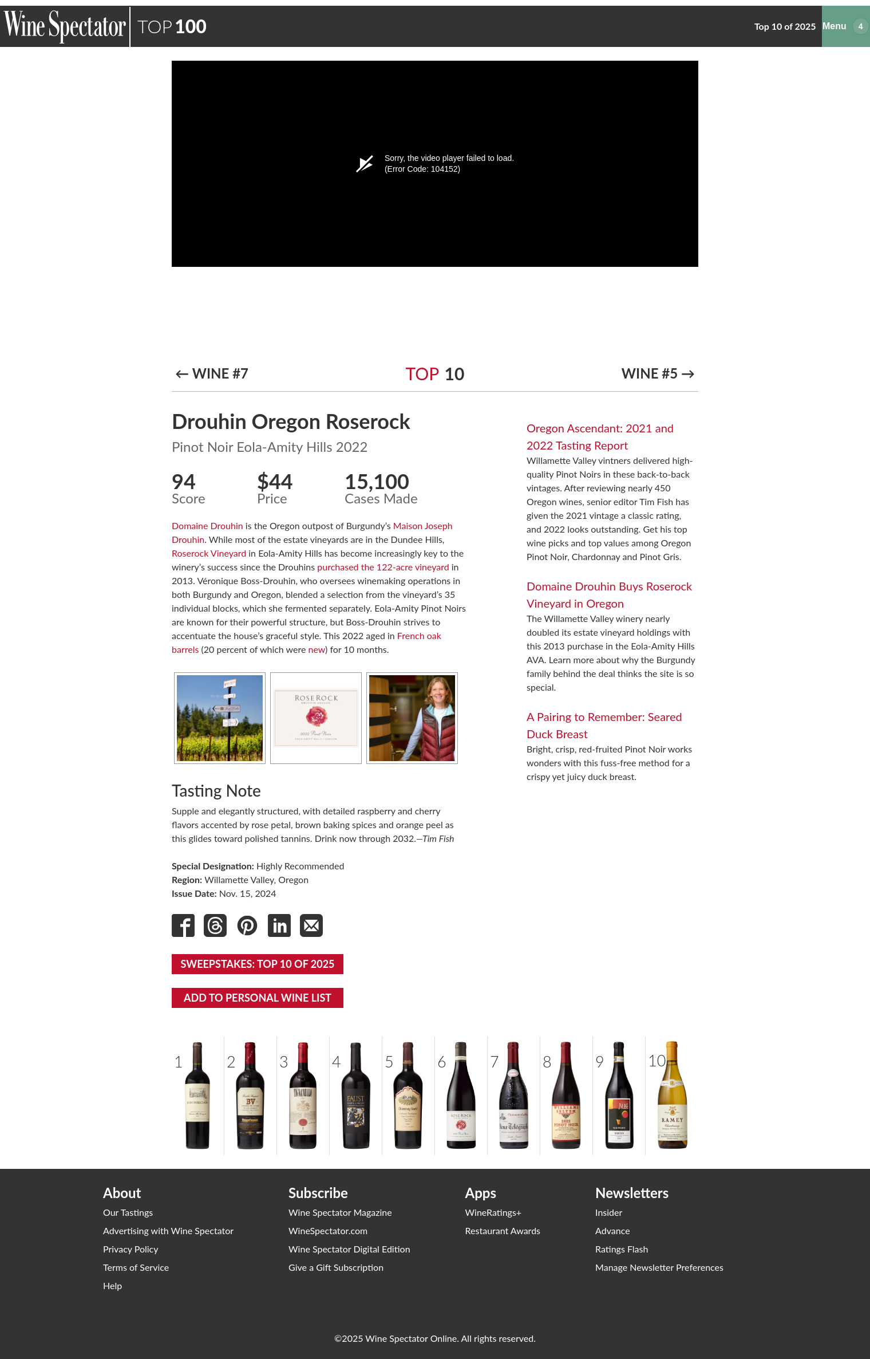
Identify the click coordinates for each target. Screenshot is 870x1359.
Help (112, 1285)
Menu (869, 17)
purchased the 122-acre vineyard (383, 566)
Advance (612, 1230)
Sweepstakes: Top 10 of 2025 (257, 964)
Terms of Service (136, 1267)
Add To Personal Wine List (257, 997)
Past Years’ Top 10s (717, 26)
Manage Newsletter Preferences (659, 1267)
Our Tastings (128, 1212)
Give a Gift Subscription (335, 1267)
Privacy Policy (131, 1248)
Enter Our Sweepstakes (815, 26)
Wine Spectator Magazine (340, 1212)
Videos (653, 26)
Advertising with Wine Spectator (168, 1230)
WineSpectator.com (327, 1230)
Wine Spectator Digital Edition (349, 1248)
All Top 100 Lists (594, 26)
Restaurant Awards (502, 1230)
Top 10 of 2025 (519, 26)
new (317, 649)
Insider (608, 1212)
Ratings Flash (621, 1248)
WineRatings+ (493, 1212)
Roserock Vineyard (209, 552)
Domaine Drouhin (207, 525)
